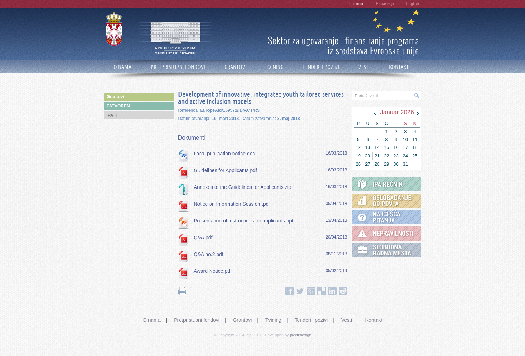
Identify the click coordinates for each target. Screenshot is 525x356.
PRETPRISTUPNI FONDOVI (178, 67)
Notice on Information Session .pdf (232, 204)
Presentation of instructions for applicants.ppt (243, 221)
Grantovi (242, 320)
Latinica (356, 3)
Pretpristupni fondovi (196, 320)
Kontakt (373, 320)
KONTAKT (399, 67)
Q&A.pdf (203, 237)
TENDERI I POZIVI (321, 67)
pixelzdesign (301, 335)
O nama (152, 320)
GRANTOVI (235, 67)
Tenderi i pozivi (311, 320)
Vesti (346, 320)
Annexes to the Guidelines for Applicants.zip (242, 187)
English (412, 3)
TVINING (274, 67)
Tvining (273, 320)
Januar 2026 (397, 112)
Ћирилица (384, 3)
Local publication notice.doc (224, 153)
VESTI (364, 67)
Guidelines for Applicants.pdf (225, 170)
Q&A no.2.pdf (208, 254)
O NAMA (122, 67)
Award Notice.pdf (213, 271)
